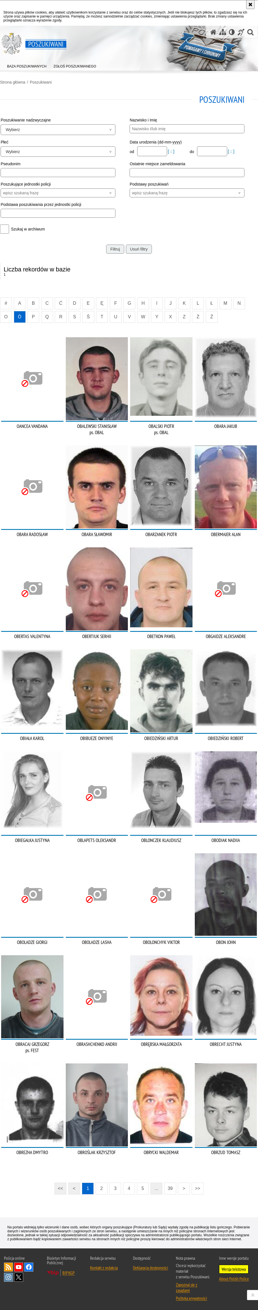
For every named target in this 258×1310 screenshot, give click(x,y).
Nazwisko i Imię (143, 120)
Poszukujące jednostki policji (26, 184)
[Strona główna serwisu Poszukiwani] (213, 32)
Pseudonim (10, 164)
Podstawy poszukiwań (149, 184)
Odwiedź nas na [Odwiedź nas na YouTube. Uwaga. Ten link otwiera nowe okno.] (18, 1267)
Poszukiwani (41, 82)
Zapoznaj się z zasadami (186, 1287)
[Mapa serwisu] (222, 32)
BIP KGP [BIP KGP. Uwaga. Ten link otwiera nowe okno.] (68, 1273)
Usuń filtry (139, 249)
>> (196, 1187)
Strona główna (12, 82)
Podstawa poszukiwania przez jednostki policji (41, 204)
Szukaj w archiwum (28, 229)
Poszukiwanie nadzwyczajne (26, 120)
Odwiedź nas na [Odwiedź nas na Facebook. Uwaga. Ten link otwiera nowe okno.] (28, 1267)
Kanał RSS (8, 1267)
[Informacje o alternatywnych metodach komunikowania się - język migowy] (241, 32)
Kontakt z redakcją (104, 1267)
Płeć (4, 142)
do (192, 151)
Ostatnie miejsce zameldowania (157, 164)
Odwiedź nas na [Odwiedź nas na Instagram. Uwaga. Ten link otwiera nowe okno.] (8, 1277)
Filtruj (115, 249)
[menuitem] (27, 65)
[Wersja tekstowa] (232, 32)
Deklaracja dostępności (150, 1267)
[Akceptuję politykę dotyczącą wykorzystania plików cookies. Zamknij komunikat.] (250, 4)
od (132, 151)
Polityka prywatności (191, 1298)
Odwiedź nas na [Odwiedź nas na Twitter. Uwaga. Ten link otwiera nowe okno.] (18, 1277)
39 (170, 1188)
